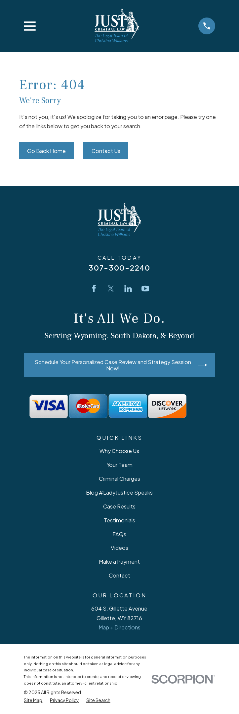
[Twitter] (111, 288)
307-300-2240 (119, 267)
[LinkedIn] (128, 288)
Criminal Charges (119, 478)
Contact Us (106, 150)
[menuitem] (33, 700)
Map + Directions (119, 627)
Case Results (119, 506)
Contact (119, 575)
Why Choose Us (119, 450)
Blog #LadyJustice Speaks (119, 492)
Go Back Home (46, 150)
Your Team (119, 464)
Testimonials (119, 520)
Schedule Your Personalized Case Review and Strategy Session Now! (121, 365)
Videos (119, 547)
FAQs (119, 534)
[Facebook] (94, 288)
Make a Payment (119, 561)
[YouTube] (145, 288)
